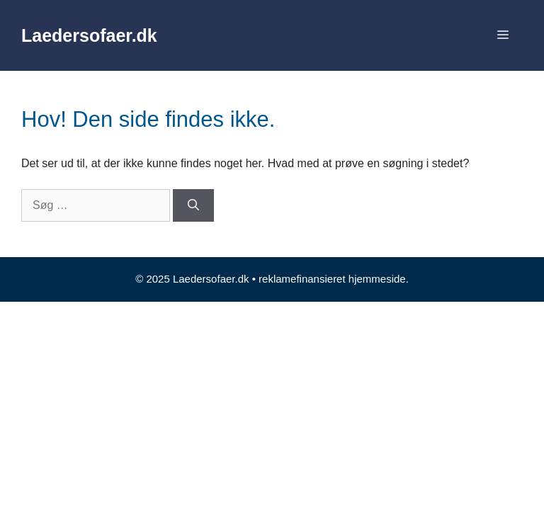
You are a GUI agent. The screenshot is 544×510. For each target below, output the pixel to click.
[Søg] (193, 205)
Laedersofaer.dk (89, 35)
